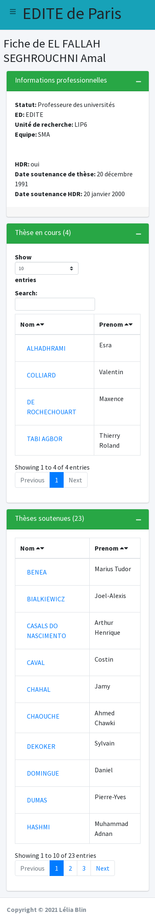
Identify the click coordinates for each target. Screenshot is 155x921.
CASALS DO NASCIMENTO (46, 631)
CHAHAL (38, 689)
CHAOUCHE (43, 716)
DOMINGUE (43, 773)
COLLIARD (41, 375)
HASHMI (38, 827)
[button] (12, 11)
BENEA (37, 572)
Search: (55, 300)
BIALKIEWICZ (46, 599)
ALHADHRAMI (46, 348)
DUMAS (37, 800)
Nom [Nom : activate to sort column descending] (32, 324)
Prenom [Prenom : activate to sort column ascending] (116, 324)
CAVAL (36, 662)
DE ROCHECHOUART (51, 407)
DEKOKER (41, 746)
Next (103, 868)
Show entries (47, 268)
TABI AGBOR (44, 438)
